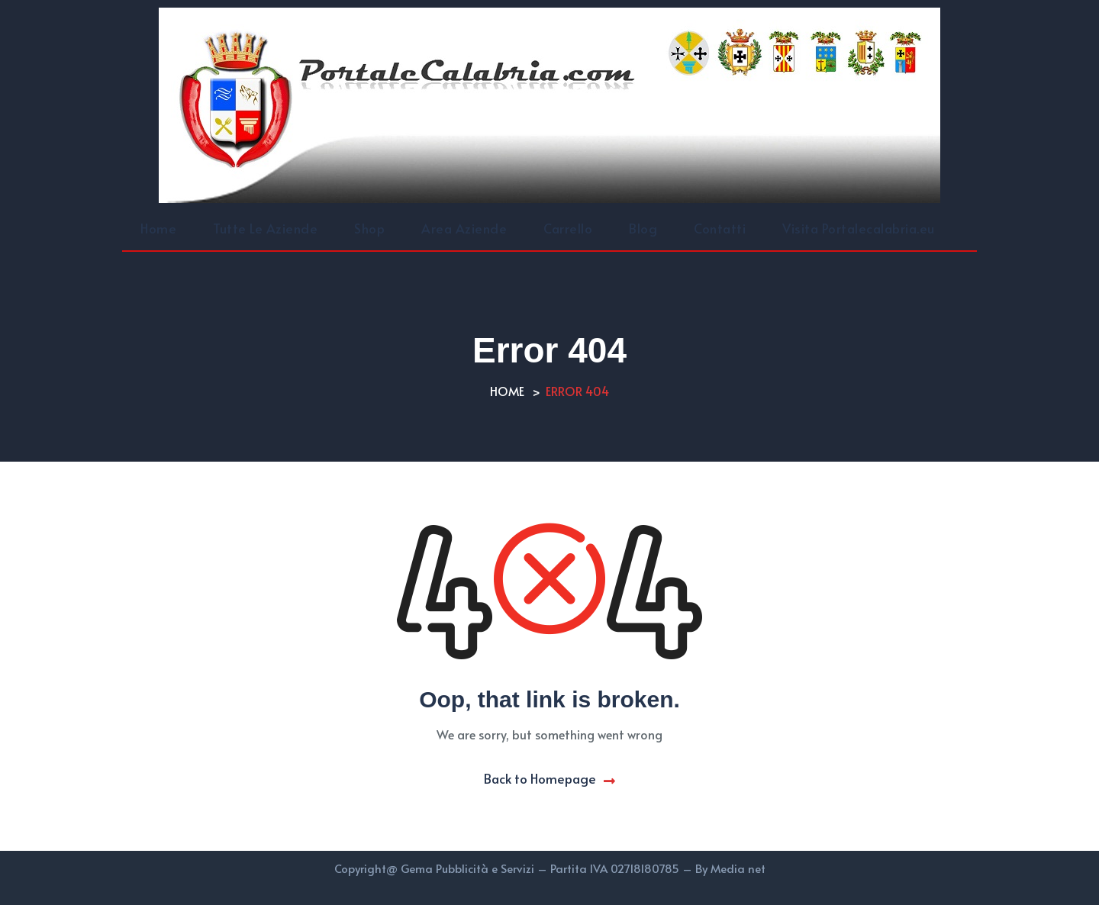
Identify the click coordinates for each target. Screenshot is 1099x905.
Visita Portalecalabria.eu (858, 228)
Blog (643, 228)
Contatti (720, 228)
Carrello (567, 228)
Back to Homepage (549, 778)
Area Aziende (464, 228)
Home (158, 228)
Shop (369, 228)
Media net (738, 868)
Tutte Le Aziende (265, 228)
